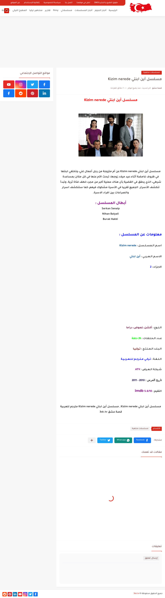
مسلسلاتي (66, 10)
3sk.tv (136, 594)
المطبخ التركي (19, 10)
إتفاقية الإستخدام (31, 3)
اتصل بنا (68, 3)
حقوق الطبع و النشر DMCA (106, 3)
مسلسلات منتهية (151, 73)
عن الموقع (15, 3)
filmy (55, 10)
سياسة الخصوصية (52, 3)
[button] (142, 440)
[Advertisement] (82, 41)
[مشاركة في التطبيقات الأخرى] (92, 440)
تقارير (48, 10)
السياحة (6, 10)
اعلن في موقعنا (83, 3)
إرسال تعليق (151, 558)
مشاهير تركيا (36, 10)
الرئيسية (113, 10)
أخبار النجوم (100, 10)
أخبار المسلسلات (83, 10)
